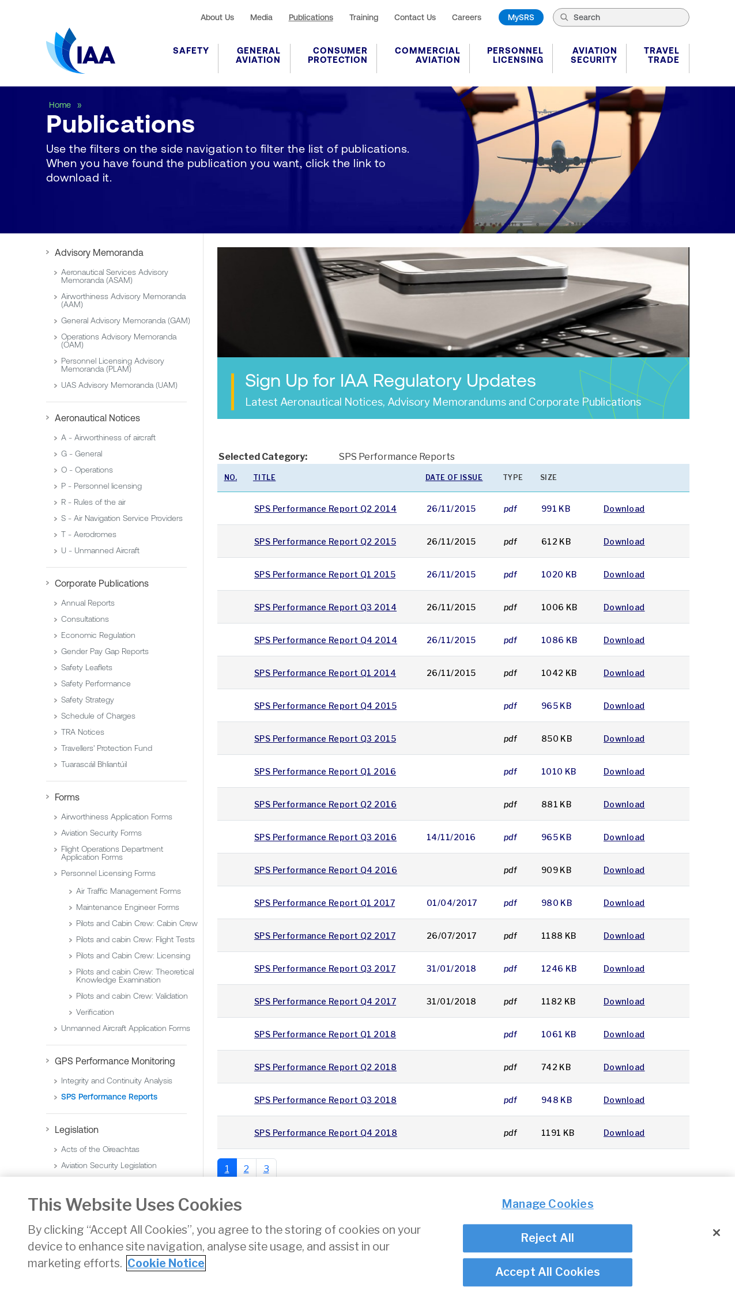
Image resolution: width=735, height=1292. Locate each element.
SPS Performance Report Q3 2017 (324, 968)
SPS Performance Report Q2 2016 (325, 804)
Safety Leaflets (86, 667)
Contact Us (415, 17)
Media (261, 17)
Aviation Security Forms (101, 833)
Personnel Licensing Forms (108, 873)
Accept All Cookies (548, 1272)
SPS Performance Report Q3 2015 (325, 738)
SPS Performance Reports (109, 1097)
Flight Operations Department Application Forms (112, 853)
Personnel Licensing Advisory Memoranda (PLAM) (112, 365)
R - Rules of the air (93, 502)
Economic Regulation (98, 635)
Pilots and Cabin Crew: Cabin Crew (137, 923)
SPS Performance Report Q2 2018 (325, 1067)
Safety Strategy (87, 700)
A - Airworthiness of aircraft (108, 437)
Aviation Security (594, 55)
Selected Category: (262, 456)
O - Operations (87, 470)
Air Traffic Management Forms (128, 891)
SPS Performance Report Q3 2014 (325, 607)
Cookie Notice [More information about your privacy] (166, 1263)
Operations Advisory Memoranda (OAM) (118, 341)
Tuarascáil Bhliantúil (94, 764)
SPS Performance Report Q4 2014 (325, 640)
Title (264, 477)
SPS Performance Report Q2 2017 (324, 935)
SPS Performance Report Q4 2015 (325, 706)
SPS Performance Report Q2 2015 (325, 541)
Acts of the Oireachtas (100, 1149)
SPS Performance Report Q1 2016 (325, 771)
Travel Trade (662, 55)
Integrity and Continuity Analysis (116, 1080)
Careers (466, 17)
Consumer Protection (338, 55)
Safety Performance (96, 683)
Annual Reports (88, 603)
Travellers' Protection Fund (106, 748)
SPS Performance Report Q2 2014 (325, 508)
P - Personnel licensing (101, 486)
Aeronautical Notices (97, 418)
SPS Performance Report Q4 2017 (325, 1001)
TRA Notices (82, 732)
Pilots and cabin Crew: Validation (132, 996)
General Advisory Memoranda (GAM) (125, 320)
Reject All (547, 1238)
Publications (311, 17)
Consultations (85, 619)
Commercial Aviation (428, 55)
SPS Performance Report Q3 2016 (325, 837)
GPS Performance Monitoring (115, 1061)
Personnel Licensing (515, 55)
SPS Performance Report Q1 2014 (325, 673)
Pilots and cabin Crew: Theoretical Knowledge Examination (135, 976)
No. (231, 477)
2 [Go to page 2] (246, 1168)
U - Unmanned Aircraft (100, 550)
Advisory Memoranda (99, 252)
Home (61, 104)
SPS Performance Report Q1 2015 (324, 574)
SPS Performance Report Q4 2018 (325, 1133)
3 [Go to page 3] (266, 1168)
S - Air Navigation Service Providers (122, 518)
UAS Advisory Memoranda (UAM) (119, 385)
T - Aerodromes (88, 534)
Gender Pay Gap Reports (105, 651)
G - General (81, 453)
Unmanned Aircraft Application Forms (125, 1028)
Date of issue (454, 477)
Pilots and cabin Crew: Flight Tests (135, 939)
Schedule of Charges (98, 716)
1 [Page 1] (227, 1168)
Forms (67, 797)
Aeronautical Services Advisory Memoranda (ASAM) (114, 276)
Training (363, 17)
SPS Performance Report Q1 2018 (325, 1034)
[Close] (716, 1232)
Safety (191, 50)
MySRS (521, 17)
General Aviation (258, 55)
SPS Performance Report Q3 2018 (325, 1100)
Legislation (77, 1129)
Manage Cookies (548, 1204)
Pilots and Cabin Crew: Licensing (133, 955)
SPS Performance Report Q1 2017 (324, 903)
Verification (95, 1012)
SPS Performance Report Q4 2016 (325, 870)
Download (624, 508)
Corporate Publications (102, 583)
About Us (217, 17)
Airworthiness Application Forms (116, 817)
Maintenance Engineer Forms (127, 907)
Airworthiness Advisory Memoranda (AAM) (123, 300)
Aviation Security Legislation (109, 1165)
